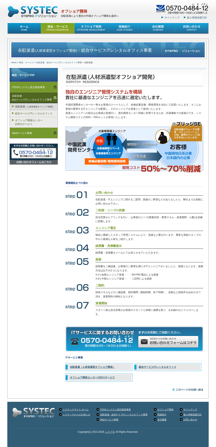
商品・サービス (26, 62)
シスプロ (110, 431)
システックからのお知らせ (76, 414)
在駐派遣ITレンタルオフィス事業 (32, 97)
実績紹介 (162, 414)
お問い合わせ (190, 419)
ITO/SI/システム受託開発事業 (28, 87)
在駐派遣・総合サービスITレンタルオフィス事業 (59, 62)
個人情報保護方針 (197, 17)
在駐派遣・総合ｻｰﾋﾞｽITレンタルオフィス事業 (124, 414)
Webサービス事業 (22, 133)
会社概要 (162, 419)
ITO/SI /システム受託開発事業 (115, 409)
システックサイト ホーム (76, 409)
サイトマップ (172, 17)
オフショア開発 (74, 11)
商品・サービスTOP (23, 75)
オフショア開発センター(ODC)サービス (92, 377)
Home (14, 62)
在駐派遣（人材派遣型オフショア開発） (92, 367)
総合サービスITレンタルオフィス (157, 367)
